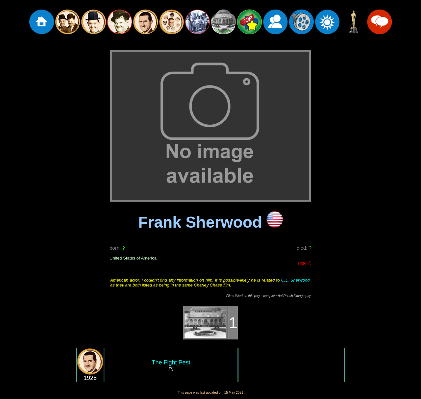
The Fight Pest (171, 362)
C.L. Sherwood (295, 280)
